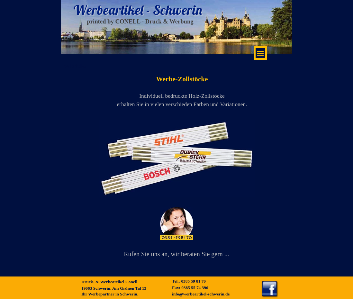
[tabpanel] (177, 234)
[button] (176, 224)
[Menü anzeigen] (260, 53)
